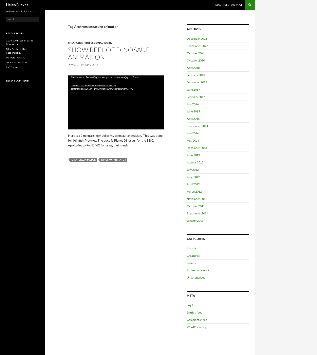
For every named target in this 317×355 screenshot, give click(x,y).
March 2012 (194, 191)
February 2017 (196, 97)
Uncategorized (196, 277)
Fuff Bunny (12, 67)
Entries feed (194, 312)
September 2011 (197, 213)
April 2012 (193, 184)
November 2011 (197, 198)
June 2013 (193, 155)
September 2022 (197, 46)
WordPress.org (196, 327)
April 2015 (193, 118)
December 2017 (197, 82)
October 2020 (196, 60)
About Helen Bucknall (228, 4)
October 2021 (196, 53)
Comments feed (197, 319)
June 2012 (193, 177)
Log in (190, 305)
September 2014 (197, 126)
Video (74, 64)
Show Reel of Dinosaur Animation (109, 53)
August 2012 (195, 162)
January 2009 (195, 220)
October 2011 (196, 206)
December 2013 (197, 147)
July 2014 (193, 133)
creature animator (83, 159)
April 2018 (193, 67)
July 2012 (193, 169)
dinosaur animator (113, 159)
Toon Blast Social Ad (16, 62)
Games (191, 263)
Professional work (98, 42)
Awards (192, 248)
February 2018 (196, 75)
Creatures (75, 42)
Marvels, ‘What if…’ (16, 57)
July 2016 (193, 104)
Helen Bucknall (18, 5)
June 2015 (193, 111)
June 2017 (193, 89)
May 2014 (193, 140)
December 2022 (197, 38)
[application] (116, 102)
